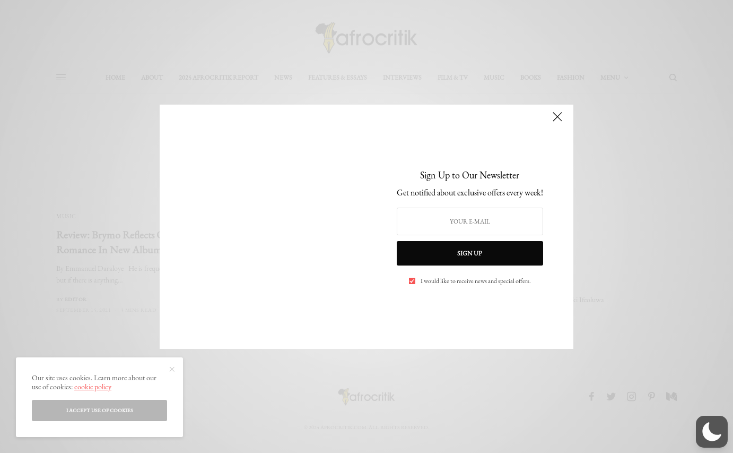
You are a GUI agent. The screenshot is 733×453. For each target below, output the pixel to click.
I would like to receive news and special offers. (476, 281)
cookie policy (92, 386)
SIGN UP (469, 253)
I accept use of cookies (99, 410)
